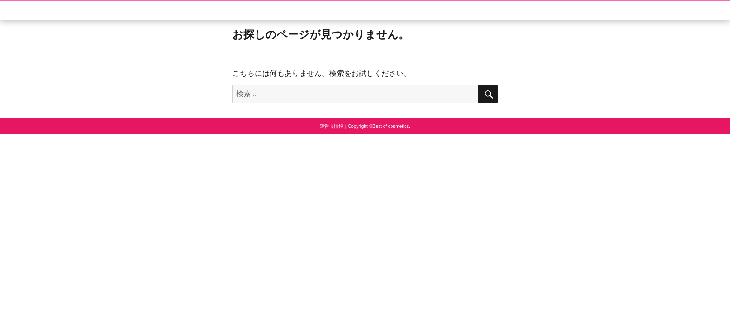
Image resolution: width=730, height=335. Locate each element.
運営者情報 (331, 126)
